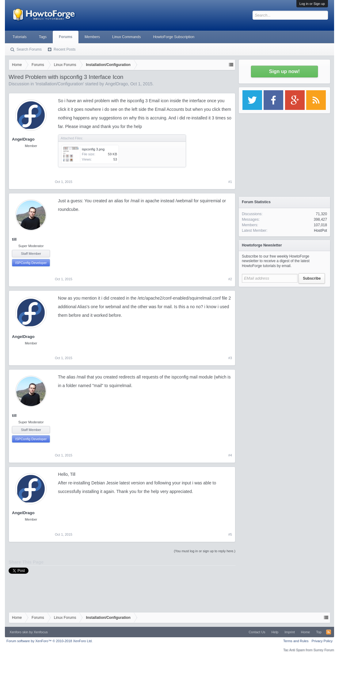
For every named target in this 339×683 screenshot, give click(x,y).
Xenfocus (41, 632)
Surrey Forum (324, 650)
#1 (230, 182)
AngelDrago (116, 83)
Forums (65, 37)
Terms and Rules (296, 641)
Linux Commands (126, 37)
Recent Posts (64, 49)
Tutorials (20, 37)
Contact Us (257, 632)
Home (305, 632)
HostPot (320, 230)
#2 (230, 279)
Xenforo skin (19, 632)
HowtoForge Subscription (173, 37)
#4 (230, 455)
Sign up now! (284, 71)
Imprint (289, 632)
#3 (230, 358)
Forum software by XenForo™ (49, 641)
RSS (328, 632)
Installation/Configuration (59, 83)
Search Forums (29, 49)
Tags (43, 37)
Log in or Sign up (312, 4)
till (14, 239)
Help (275, 632)
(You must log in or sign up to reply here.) (204, 551)
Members (92, 37)
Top (319, 632)
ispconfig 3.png (93, 149)
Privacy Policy (321, 641)
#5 (230, 534)
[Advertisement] (284, 328)
